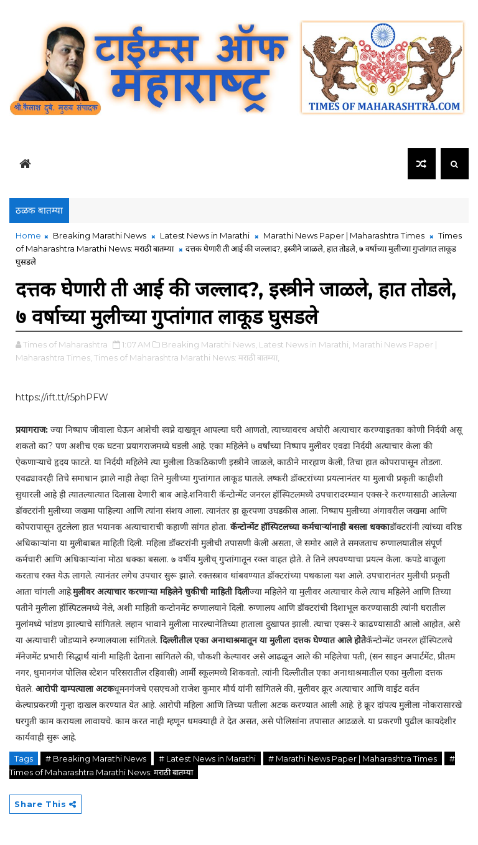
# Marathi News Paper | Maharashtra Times (352, 758)
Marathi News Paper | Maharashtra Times (343, 235)
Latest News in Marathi (205, 235)
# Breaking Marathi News (95, 758)
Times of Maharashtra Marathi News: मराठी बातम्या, (186, 357)
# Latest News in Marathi (207, 758)
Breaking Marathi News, (209, 344)
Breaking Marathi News (99, 235)
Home (28, 235)
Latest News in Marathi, (304, 344)
